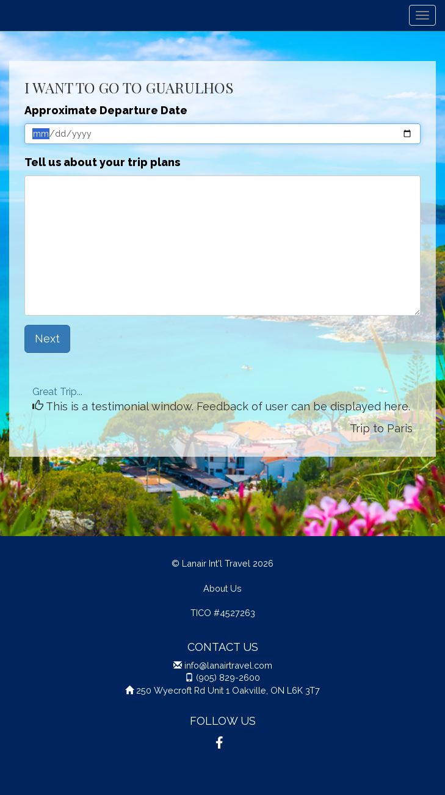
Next (47, 338)
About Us (222, 588)
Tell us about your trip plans (102, 162)
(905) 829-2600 (228, 677)
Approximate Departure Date (105, 110)
